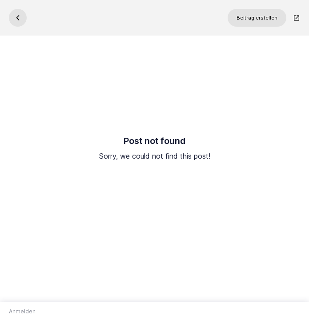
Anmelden (22, 311)
